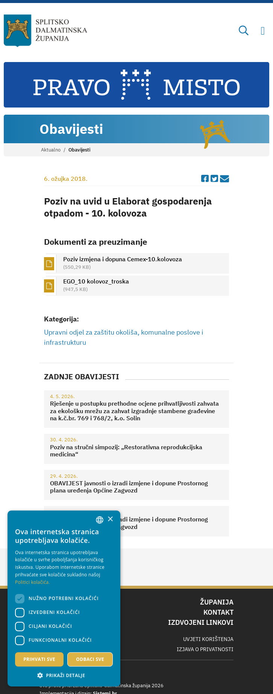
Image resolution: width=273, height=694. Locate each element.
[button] (64, 675)
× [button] (110, 519)
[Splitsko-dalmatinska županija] (46, 30)
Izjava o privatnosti (205, 649)
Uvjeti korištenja (208, 639)
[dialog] (64, 598)
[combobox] (99, 520)
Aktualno (51, 150)
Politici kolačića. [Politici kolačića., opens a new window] (32, 582)
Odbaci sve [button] (90, 659)
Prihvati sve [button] (39, 659)
